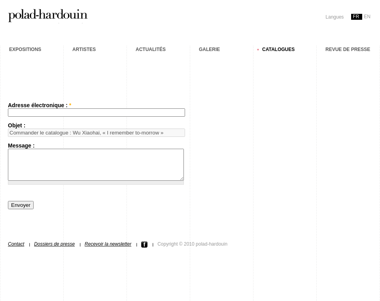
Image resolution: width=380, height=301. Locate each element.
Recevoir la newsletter (108, 250)
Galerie (209, 49)
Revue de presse (347, 49)
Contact (16, 250)
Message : (21, 145)
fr (356, 16)
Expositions (25, 49)
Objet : (16, 125)
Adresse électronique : (39, 105)
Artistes (84, 49)
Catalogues (278, 49)
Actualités (151, 49)
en (367, 16)
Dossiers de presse (54, 250)
